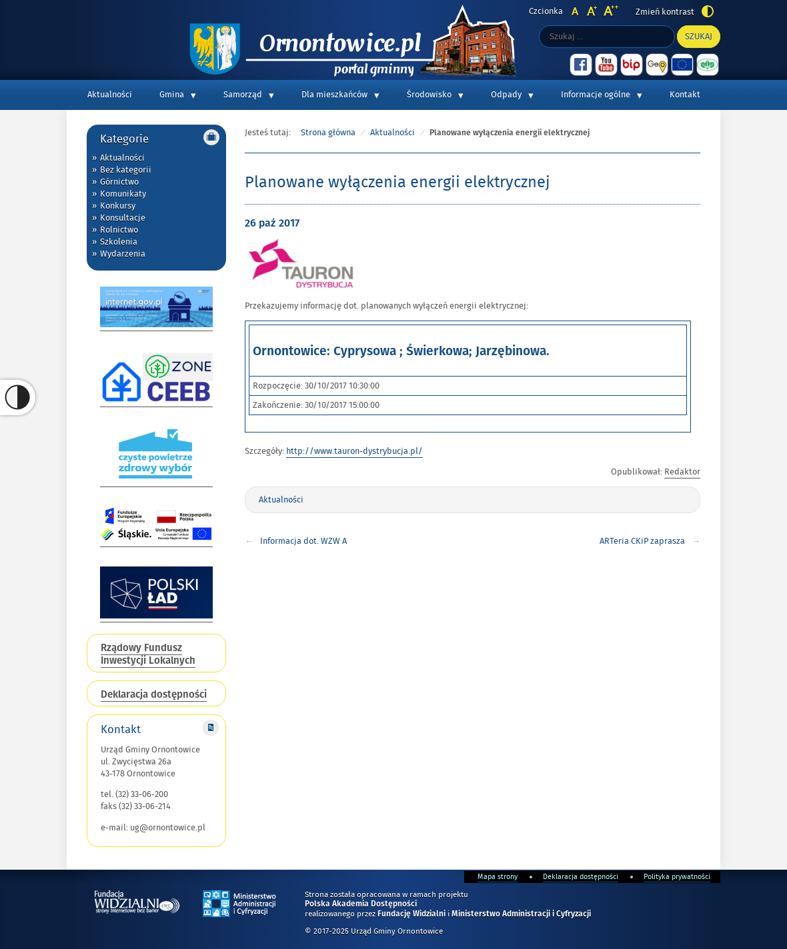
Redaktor (682, 472)
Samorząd (242, 95)
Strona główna (328, 133)
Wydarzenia (122, 254)
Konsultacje (122, 218)
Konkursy (117, 206)
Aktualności (109, 95)
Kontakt (685, 95)
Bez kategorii (125, 170)
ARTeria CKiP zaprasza (642, 541)
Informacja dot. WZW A (303, 541)
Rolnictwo (119, 230)
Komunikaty (123, 194)
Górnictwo (119, 182)
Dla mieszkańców (334, 95)
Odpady (506, 95)
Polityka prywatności (677, 877)
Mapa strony (498, 877)
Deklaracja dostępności (580, 877)
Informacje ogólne (595, 95)
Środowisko (429, 95)
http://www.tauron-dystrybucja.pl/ (354, 451)
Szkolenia (118, 242)
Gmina (171, 95)
